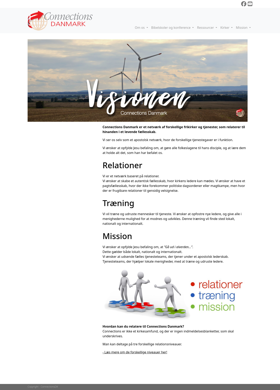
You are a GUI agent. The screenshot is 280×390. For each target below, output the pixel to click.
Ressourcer (206, 27)
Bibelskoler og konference (171, 27)
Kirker (225, 27)
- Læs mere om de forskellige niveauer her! (135, 352)
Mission (242, 27)
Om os (140, 27)
